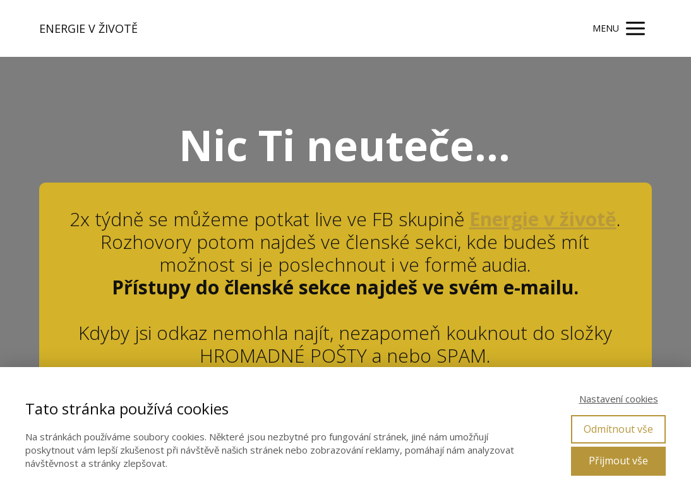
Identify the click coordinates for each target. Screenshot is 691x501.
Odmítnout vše (618, 429)
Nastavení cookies (618, 398)
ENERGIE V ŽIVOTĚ (88, 28)
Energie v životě (542, 219)
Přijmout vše (618, 461)
